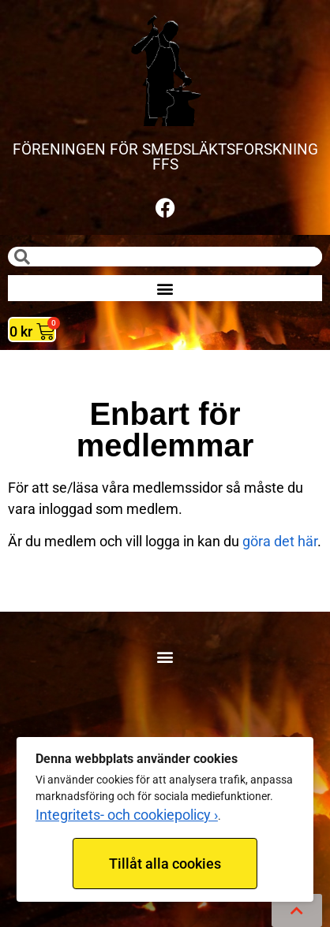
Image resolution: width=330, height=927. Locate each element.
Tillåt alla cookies (165, 863)
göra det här (279, 541)
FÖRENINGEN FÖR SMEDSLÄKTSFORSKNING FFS (165, 156)
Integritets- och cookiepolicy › (127, 814)
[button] (165, 288)
